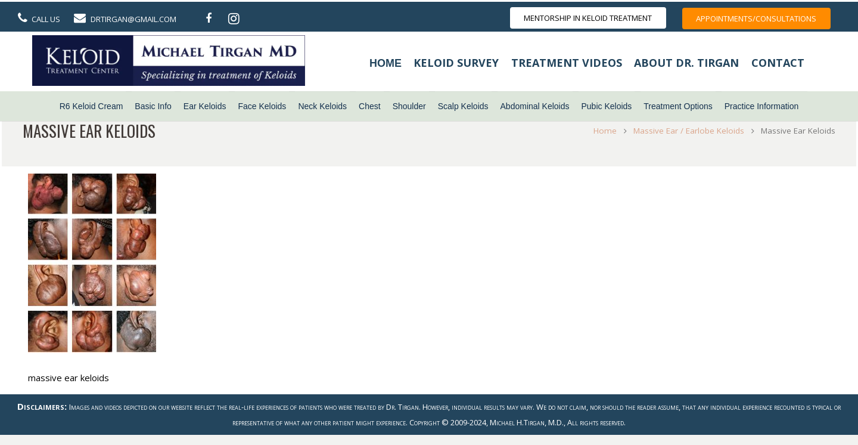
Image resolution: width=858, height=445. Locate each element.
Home (385, 63)
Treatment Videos (566, 62)
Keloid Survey (456, 62)
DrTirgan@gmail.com (133, 19)
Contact (777, 62)
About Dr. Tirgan (686, 62)
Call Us (46, 19)
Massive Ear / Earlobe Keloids (685, 130)
